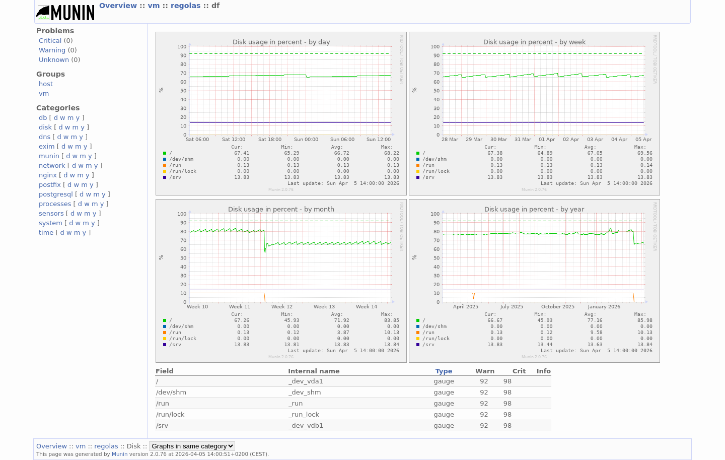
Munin (120, 454)
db (43, 117)
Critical (50, 40)
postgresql (56, 194)
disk (45, 127)
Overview (119, 6)
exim (47, 146)
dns (44, 137)
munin (49, 156)
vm (155, 6)
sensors (51, 213)
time (46, 232)
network (52, 165)
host (46, 84)
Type (444, 371)
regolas (187, 6)
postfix (50, 184)
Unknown (54, 59)
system (50, 223)
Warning (52, 50)
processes (55, 204)
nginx (48, 175)
